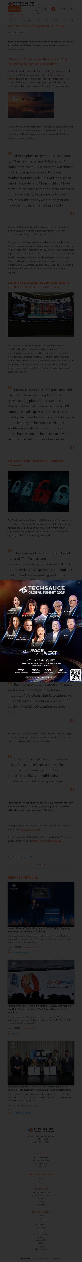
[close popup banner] (79, 583)
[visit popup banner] (41, 631)
